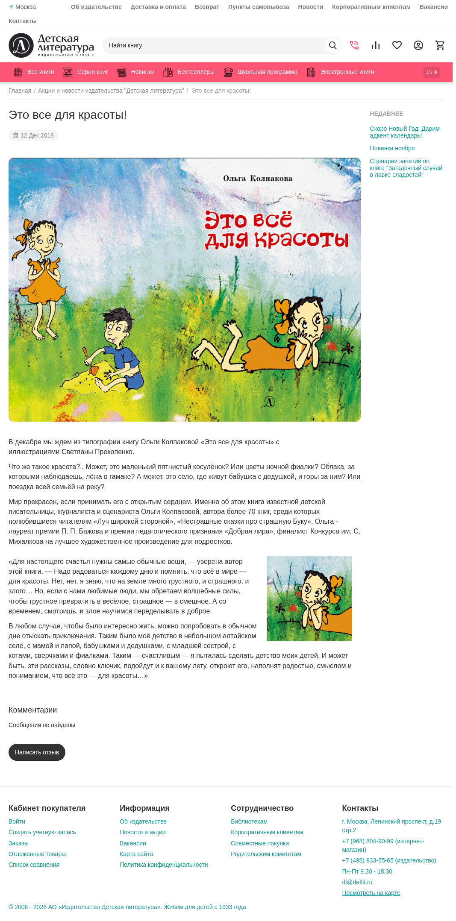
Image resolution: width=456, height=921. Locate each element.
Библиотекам (249, 821)
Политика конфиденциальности (164, 864)
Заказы (19, 843)
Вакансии (434, 6)
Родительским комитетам (266, 854)
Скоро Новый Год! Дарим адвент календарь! (405, 132)
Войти (17, 821)
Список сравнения (34, 864)
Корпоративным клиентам (371, 6)
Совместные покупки (260, 843)
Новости (311, 6)
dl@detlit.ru (357, 882)
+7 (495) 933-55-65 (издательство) (389, 860)
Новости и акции (142, 832)
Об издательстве (96, 6)
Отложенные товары (37, 854)
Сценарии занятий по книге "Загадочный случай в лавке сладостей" (406, 168)
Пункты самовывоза (258, 6)
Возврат (207, 6)
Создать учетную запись (42, 832)
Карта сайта (136, 854)
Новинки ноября (392, 148)
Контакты (23, 21)
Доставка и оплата (158, 6)
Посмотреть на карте (371, 892)
